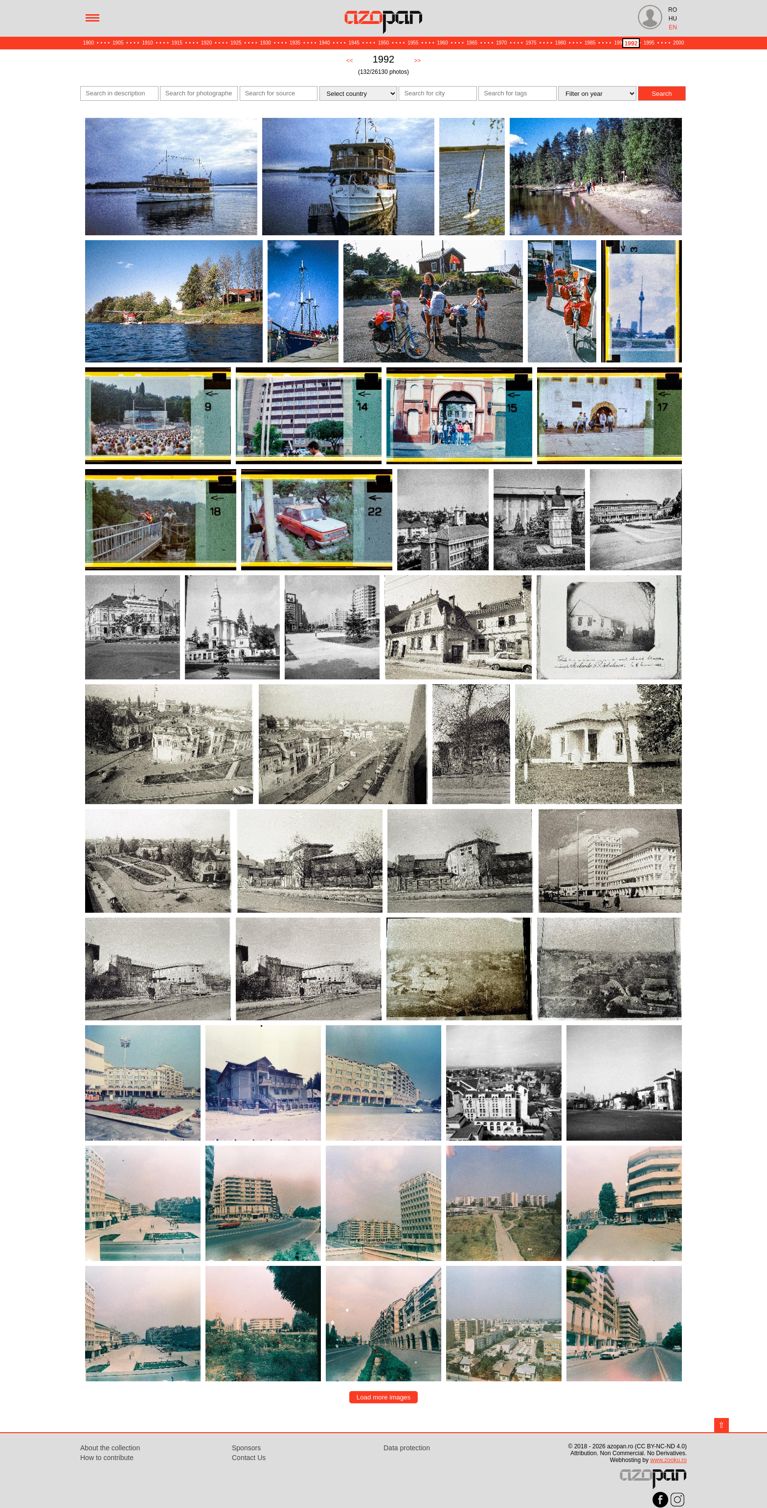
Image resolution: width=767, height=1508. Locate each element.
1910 (147, 42)
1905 (118, 42)
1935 (295, 42)
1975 (530, 42)
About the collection (110, 1448)
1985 (590, 42)
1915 (177, 42)
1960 (442, 42)
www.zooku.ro (668, 1460)
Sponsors (246, 1448)
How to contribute (107, 1458)
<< (349, 60)
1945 (354, 42)
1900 (88, 42)
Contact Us (249, 1458)
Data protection (407, 1448)
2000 (678, 42)
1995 (649, 42)
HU (673, 18)
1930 (265, 42)
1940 (324, 42)
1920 (206, 42)
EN (673, 27)
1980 (560, 42)
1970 (501, 42)
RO (672, 9)
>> (417, 60)
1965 (472, 42)
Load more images (383, 1397)
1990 (619, 42)
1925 (235, 42)
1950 (383, 42)
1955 (412, 42)
